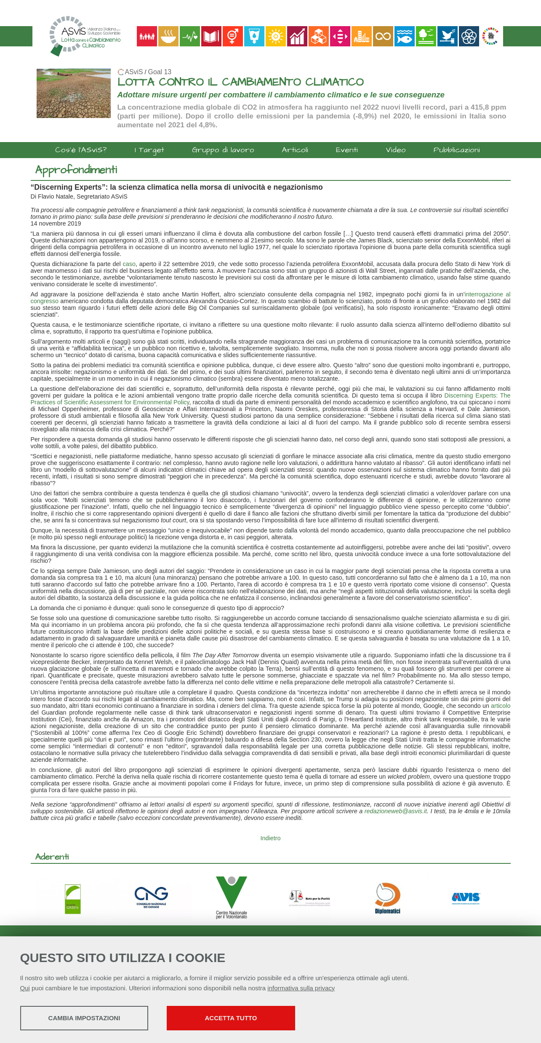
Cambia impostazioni (87, 1017)
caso (129, 264)
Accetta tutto (238, 1017)
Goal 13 (159, 71)
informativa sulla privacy (301, 988)
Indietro (271, 838)
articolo (500, 705)
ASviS (134, 71)
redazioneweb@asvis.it (396, 811)
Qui (25, 988)
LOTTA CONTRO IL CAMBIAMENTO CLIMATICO (240, 82)
